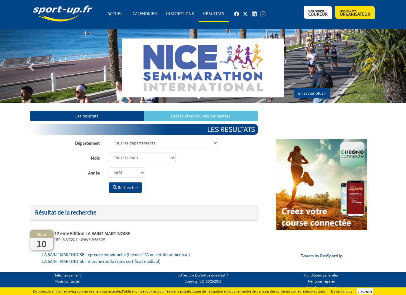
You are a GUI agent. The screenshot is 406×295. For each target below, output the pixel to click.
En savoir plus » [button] (312, 93)
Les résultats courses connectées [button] (200, 116)
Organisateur (355, 13)
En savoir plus (341, 291)
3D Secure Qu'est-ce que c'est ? (203, 275)
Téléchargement (67, 275)
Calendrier (145, 13)
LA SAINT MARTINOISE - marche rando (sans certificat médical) (101, 261)
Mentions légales (321, 281)
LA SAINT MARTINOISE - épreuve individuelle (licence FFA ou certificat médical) (116, 254)
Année (94, 173)
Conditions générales (321, 275)
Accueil (115, 13)
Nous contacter (67, 281)
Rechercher (125, 187)
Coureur (318, 13)
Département (87, 143)
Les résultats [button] (86, 116)
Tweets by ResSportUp (322, 256)
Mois (95, 158)
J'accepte (365, 291)
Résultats (213, 13)
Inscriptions (180, 13)
